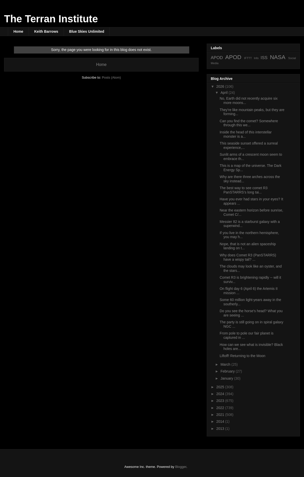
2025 (220, 387)
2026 (220, 86)
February (228, 371)
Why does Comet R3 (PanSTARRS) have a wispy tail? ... (248, 257)
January (227, 378)
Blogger (180, 467)
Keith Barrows (46, 31)
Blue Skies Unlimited (86, 31)
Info (256, 58)
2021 (220, 415)
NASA (277, 57)
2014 (220, 421)
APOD (217, 57)
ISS (264, 57)
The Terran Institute (51, 18)
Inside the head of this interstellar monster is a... (246, 134)
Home (18, 31)
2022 (220, 408)
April (224, 93)
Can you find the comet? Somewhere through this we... (249, 123)
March (225, 364)
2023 (220, 401)
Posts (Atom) (111, 77)
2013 (220, 429)
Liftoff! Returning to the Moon (242, 356)
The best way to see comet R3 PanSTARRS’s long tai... (244, 190)
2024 (220, 394)
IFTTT (248, 58)
